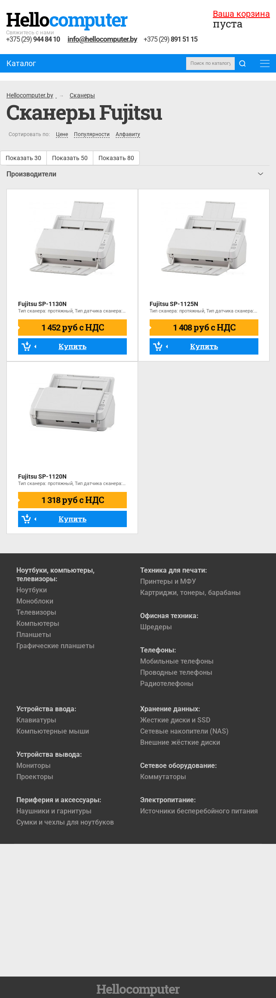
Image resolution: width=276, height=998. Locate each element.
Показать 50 (70, 158)
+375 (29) (33, 39)
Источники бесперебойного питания (199, 811)
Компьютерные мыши (52, 731)
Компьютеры (37, 623)
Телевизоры (36, 612)
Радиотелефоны (166, 683)
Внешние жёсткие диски (180, 742)
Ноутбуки (31, 590)
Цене (62, 134)
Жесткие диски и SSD (175, 720)
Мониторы (33, 765)
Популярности (92, 134)
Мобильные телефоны (177, 661)
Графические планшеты (55, 646)
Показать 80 (116, 158)
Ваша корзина (241, 14)
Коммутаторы (163, 777)
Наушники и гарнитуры (54, 811)
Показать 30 (23, 158)
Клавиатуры (36, 720)
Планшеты (33, 635)
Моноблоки (34, 601)
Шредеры (156, 627)
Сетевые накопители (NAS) (184, 731)
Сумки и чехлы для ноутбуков (65, 822)
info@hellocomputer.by (102, 39)
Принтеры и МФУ (168, 581)
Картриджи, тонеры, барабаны (190, 592)
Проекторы (34, 777)
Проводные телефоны (176, 672)
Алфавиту (128, 134)
